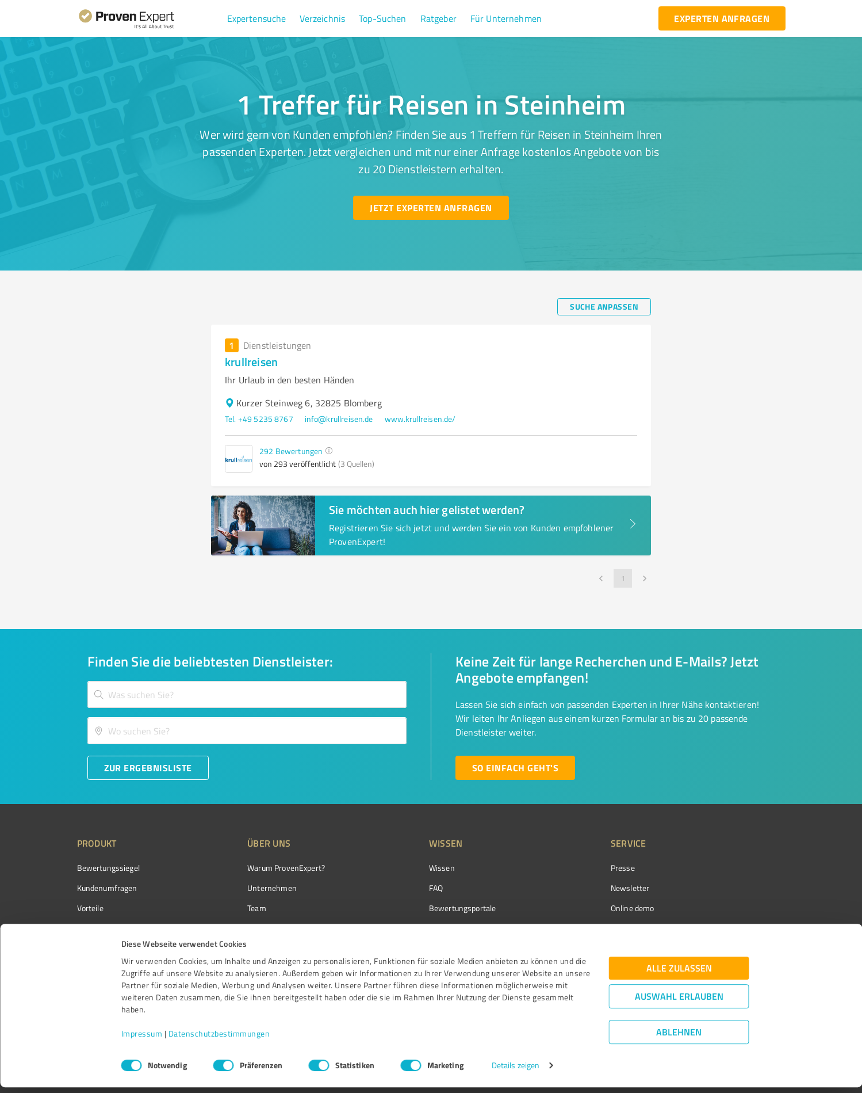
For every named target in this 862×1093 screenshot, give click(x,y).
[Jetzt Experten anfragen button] (430, 208)
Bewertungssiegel (108, 867)
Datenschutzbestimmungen (219, 1039)
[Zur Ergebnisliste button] (148, 768)
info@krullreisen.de (339, 418)
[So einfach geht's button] (515, 768)
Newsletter (565, 887)
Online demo (567, 907)
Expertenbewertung (580, 928)
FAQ (393, 887)
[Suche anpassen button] (604, 306)
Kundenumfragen (107, 887)
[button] (256, 18)
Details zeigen (515, 1071)
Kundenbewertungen (422, 928)
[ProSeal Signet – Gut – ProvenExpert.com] (742, 889)
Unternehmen (250, 887)
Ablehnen (679, 1038)
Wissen (399, 867)
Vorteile (90, 907)
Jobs (233, 928)
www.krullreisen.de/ (420, 418)
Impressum (142, 1039)
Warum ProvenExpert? (265, 867)
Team (235, 907)
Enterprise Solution (110, 928)
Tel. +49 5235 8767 (259, 418)
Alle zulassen (679, 974)
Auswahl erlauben (679, 1002)
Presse (558, 867)
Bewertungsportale (419, 907)
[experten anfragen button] (721, 18)
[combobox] (247, 694)
